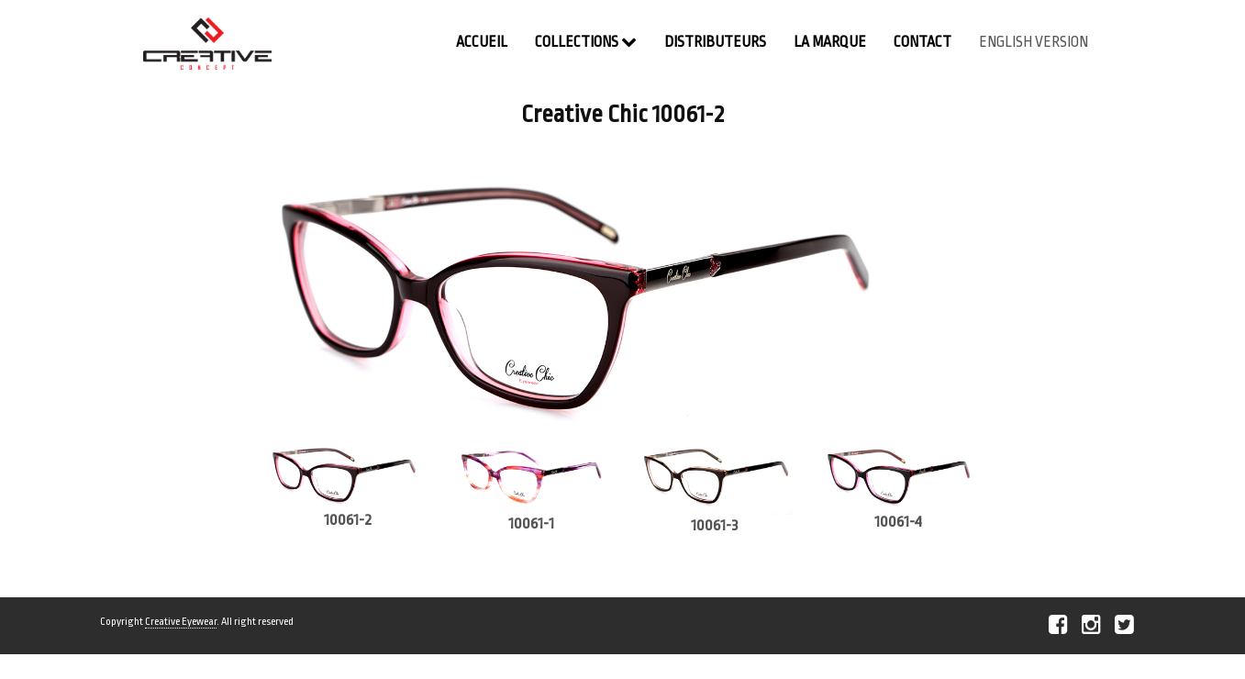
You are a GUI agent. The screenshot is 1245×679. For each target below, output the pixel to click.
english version (1033, 42)
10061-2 (348, 520)
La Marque (830, 42)
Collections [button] (586, 41)
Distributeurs (715, 42)
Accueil (481, 42)
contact (922, 42)
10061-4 (898, 521)
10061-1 (531, 523)
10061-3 (715, 525)
